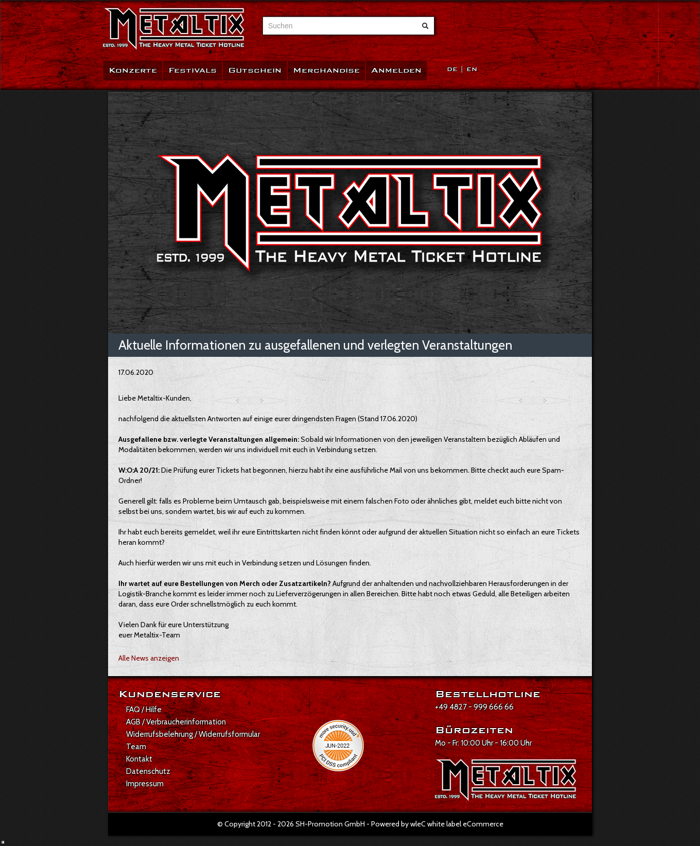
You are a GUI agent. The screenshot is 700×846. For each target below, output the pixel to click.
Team (136, 746)
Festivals (192, 70)
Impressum (145, 783)
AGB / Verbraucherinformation (176, 722)
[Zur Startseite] (174, 29)
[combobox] (339, 25)
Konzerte (133, 70)
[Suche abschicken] (425, 25)
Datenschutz (148, 771)
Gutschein (255, 70)
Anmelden (396, 70)
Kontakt (139, 759)
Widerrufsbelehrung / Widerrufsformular (193, 734)
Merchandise (326, 70)
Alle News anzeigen (148, 658)
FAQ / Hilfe (144, 709)
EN (471, 69)
